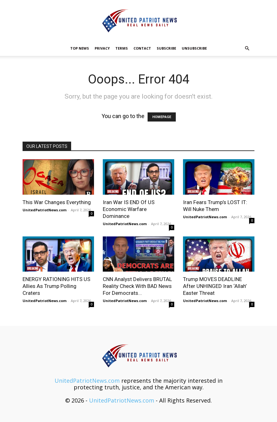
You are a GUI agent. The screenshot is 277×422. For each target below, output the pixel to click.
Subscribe (166, 48)
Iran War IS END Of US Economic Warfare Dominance (128, 209)
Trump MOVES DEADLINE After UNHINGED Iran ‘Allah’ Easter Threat (215, 286)
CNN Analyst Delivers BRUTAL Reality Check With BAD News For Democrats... (137, 286)
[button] (246, 48)
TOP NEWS (79, 48)
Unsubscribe (194, 48)
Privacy (102, 48)
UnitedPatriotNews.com (44, 210)
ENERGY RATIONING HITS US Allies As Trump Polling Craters (56, 286)
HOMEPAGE (161, 117)
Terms (121, 48)
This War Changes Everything (57, 202)
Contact (142, 48)
